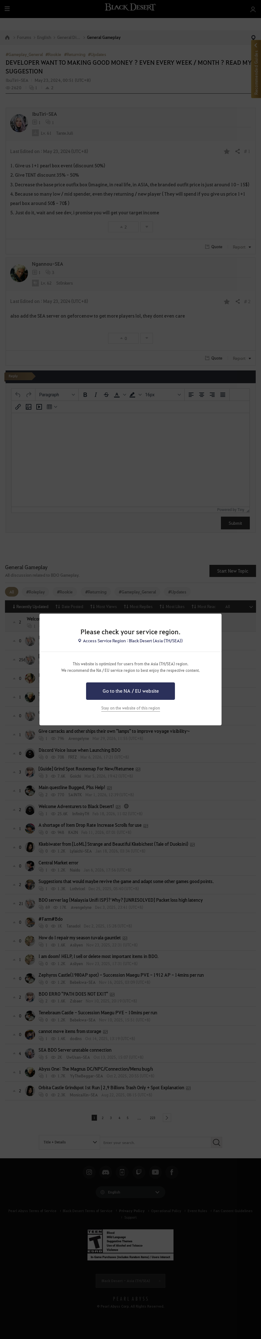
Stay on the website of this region (130, 707)
